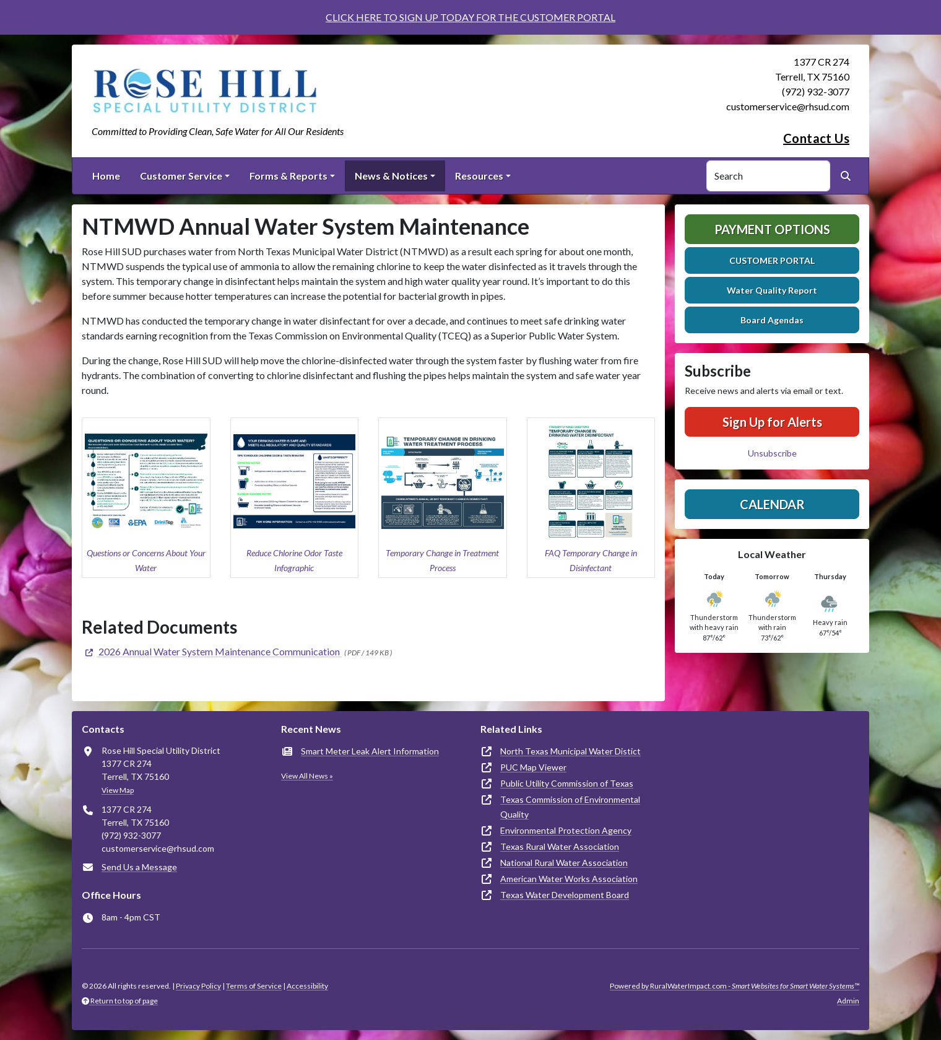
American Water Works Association (569, 878)
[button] (146, 498)
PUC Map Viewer (533, 767)
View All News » (307, 775)
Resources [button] (479, 175)
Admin (848, 1000)
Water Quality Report (772, 290)
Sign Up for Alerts (772, 421)
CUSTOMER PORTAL (772, 260)
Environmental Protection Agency (565, 830)
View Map (118, 790)
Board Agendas (772, 320)
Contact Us (816, 138)
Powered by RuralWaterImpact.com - (734, 985)
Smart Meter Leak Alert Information (370, 751)
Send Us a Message (139, 867)
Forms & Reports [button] (288, 175)
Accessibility (307, 985)
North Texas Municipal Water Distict (570, 751)
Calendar (772, 504)
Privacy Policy (198, 985)
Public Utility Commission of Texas (566, 783)
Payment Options (772, 229)
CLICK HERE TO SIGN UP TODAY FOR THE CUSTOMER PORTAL (470, 17)
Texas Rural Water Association (559, 846)
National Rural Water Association (564, 862)
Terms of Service (254, 985)
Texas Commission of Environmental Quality (570, 806)
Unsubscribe (772, 453)
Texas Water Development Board (564, 894)
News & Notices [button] (391, 175)
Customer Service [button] (181, 175)
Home (106, 175)
